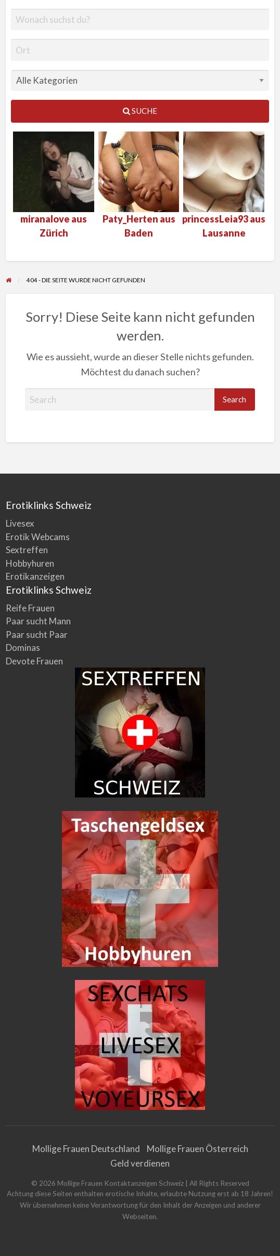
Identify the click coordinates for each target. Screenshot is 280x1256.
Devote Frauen (34, 661)
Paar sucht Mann (38, 621)
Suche (140, 110)
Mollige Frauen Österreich (197, 1148)
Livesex (20, 523)
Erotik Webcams (38, 536)
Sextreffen (27, 549)
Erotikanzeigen (35, 576)
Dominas (23, 647)
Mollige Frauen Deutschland (86, 1148)
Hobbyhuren (30, 563)
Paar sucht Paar (37, 634)
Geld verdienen (140, 1163)
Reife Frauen (30, 608)
